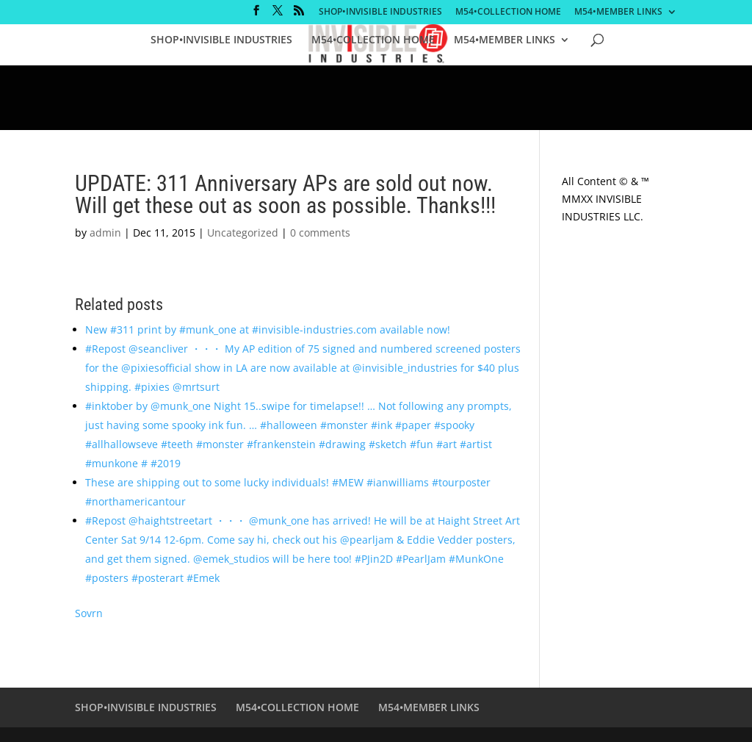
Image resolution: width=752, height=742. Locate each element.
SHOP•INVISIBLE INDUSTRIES (380, 12)
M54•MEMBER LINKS (618, 12)
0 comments (320, 232)
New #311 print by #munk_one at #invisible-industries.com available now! (267, 329)
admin (105, 232)
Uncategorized (242, 232)
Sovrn (89, 613)
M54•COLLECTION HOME (508, 12)
